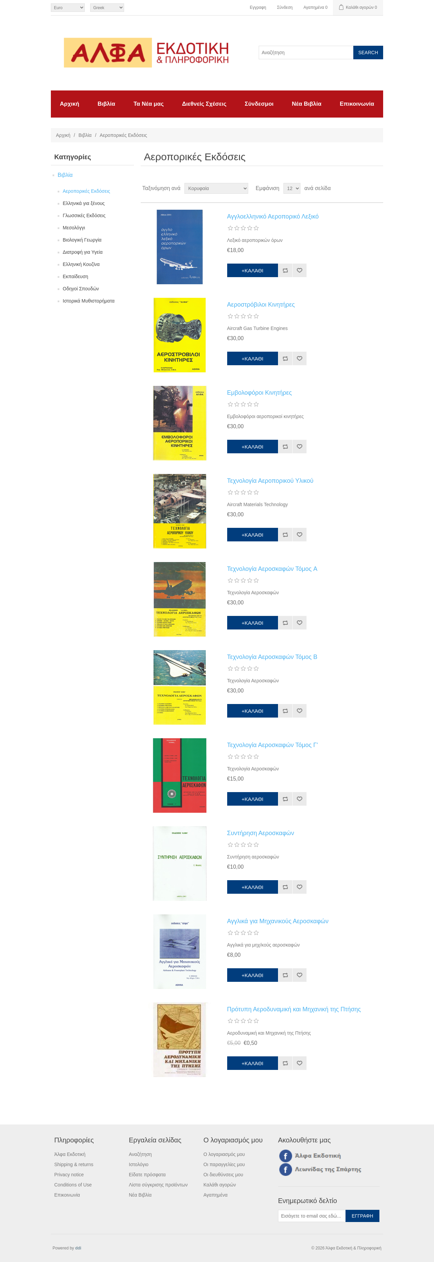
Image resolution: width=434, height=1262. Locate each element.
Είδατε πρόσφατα (147, 1174)
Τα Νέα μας (149, 104)
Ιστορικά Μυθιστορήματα (89, 301)
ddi (78, 1248)
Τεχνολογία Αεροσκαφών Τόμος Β (272, 657)
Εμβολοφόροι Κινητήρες (259, 392)
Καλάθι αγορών (219, 1184)
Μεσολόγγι (74, 227)
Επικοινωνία (357, 104)
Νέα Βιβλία (306, 104)
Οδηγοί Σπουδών (81, 288)
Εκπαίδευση (75, 276)
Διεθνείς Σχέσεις (204, 104)
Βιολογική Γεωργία (82, 240)
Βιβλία (106, 104)
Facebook (284, 1155)
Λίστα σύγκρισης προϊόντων (158, 1184)
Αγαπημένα (215, 1195)
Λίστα (377, 188)
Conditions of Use (73, 1184)
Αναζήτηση (140, 1154)
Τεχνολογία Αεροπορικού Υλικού (270, 480)
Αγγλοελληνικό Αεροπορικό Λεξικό (273, 216)
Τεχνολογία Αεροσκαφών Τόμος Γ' (272, 745)
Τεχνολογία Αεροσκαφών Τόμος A (272, 568)
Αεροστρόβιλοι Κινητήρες (261, 304)
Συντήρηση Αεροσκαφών (260, 833)
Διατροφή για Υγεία (83, 252)
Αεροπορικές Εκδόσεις (86, 191)
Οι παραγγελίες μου (224, 1164)
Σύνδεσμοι (259, 104)
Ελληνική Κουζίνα (81, 264)
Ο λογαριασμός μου (224, 1154)
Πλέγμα (365, 188)
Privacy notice (69, 1174)
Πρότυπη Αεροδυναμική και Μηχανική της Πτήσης (294, 1009)
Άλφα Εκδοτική (69, 1154)
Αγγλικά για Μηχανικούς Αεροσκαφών (278, 921)
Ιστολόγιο (139, 1164)
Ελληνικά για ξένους (84, 203)
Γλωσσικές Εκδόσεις (84, 215)
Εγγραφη (258, 7)
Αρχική (69, 104)
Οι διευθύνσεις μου (223, 1174)
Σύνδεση (285, 7)
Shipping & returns (73, 1164)
